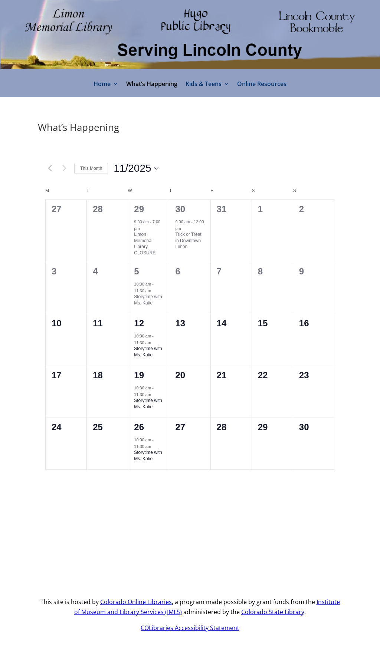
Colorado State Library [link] (272, 612)
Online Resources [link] (261, 84)
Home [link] (102, 84)
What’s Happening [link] (151, 84)
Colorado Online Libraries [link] (136, 602)
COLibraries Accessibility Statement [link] (190, 628)
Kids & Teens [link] (204, 84)
